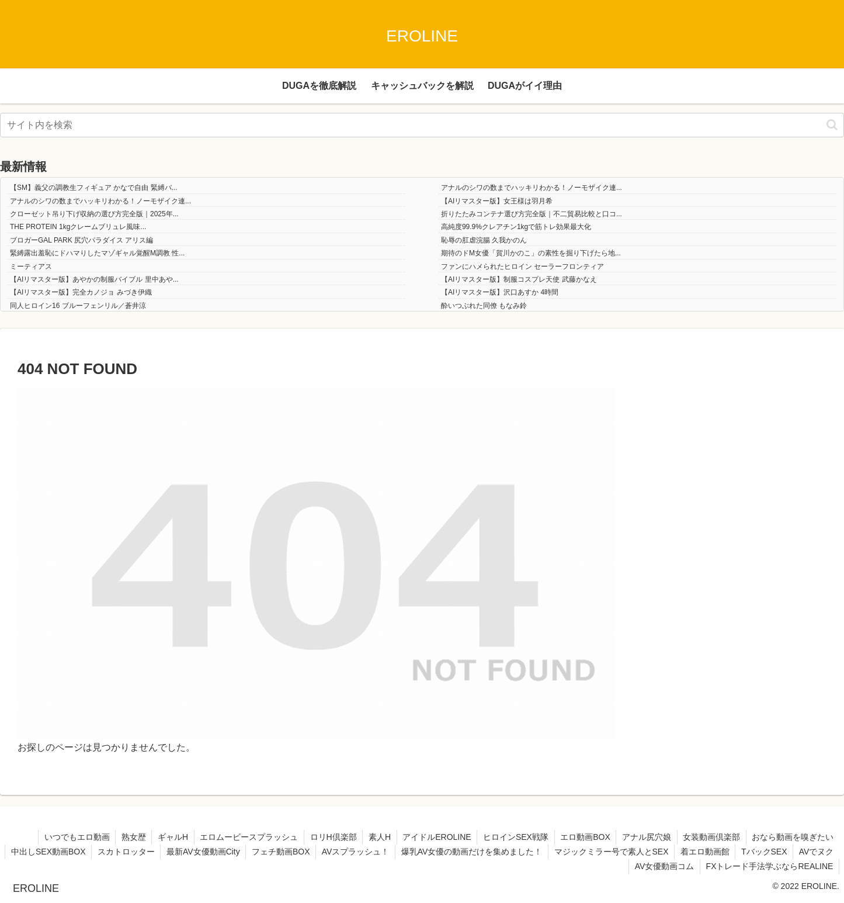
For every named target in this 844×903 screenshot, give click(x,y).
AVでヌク (604, 866)
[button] (832, 125)
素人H (377, 837)
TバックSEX (810, 851)
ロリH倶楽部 (330, 837)
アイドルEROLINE (434, 837)
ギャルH (169, 837)
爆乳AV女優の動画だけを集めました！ (517, 851)
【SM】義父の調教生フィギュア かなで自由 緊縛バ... (94, 188)
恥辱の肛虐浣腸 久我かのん (484, 240)
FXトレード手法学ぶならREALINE (769, 866)
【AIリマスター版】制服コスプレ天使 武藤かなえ (519, 279)
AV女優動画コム (664, 866)
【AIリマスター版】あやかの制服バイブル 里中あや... (94, 279)
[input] (422, 125)
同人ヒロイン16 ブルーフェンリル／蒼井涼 (78, 306)
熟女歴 (129, 837)
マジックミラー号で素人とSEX (656, 851)
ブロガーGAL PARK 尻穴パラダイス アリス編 (81, 240)
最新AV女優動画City (247, 851)
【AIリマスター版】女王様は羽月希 (497, 201)
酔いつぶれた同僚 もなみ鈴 (484, 306)
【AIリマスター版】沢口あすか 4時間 (499, 292)
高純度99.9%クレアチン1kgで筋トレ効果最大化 (516, 227)
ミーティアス (31, 266)
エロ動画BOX (583, 837)
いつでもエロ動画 (72, 837)
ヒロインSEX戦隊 (513, 837)
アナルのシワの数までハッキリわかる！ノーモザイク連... (531, 188)
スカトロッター (169, 851)
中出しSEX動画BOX (91, 851)
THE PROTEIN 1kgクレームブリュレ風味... (78, 227)
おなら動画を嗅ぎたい (792, 837)
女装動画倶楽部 (710, 837)
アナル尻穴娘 (645, 837)
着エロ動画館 (750, 851)
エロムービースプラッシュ (245, 837)
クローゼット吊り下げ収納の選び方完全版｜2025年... (94, 214)
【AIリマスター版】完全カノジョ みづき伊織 (81, 292)
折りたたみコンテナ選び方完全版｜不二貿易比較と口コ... (531, 214)
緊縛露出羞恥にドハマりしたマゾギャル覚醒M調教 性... (97, 253)
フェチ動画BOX (325, 851)
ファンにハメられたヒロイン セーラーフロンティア (522, 266)
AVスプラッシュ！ (400, 851)
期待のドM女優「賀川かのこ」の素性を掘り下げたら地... (531, 253)
